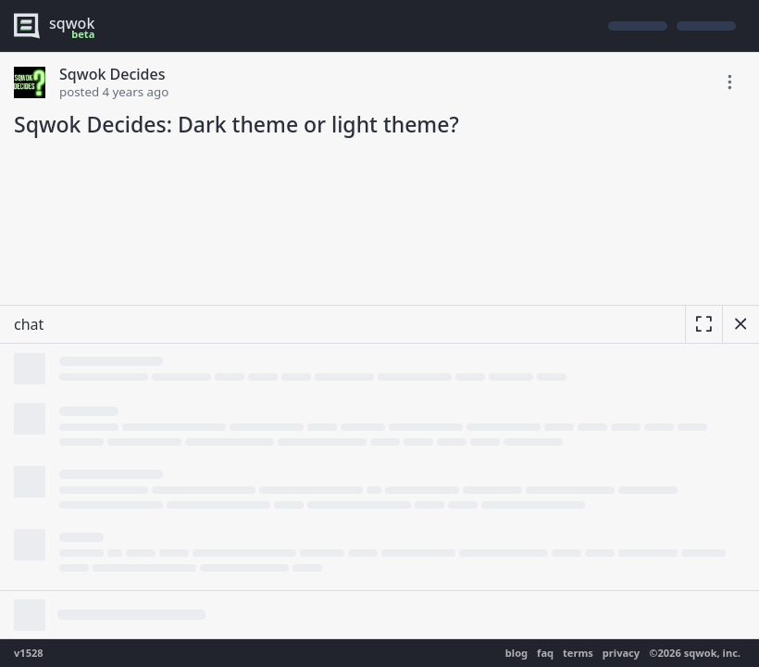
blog (516, 653)
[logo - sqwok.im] (58, 26)
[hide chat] (740, 324)
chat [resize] (29, 324)
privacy (621, 653)
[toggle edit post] (729, 82)
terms (578, 653)
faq (545, 653)
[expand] (703, 324)
